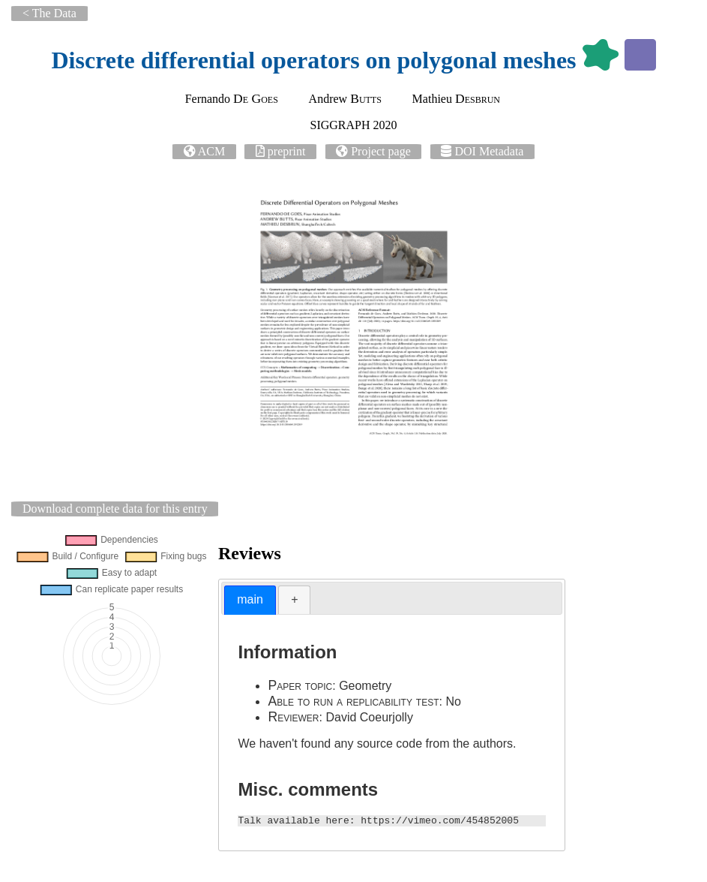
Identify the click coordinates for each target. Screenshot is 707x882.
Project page (381, 151)
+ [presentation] (294, 599)
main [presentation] (250, 599)
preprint (287, 151)
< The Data (49, 13)
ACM (211, 151)
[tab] (250, 600)
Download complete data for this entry (115, 508)
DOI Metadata (488, 151)
